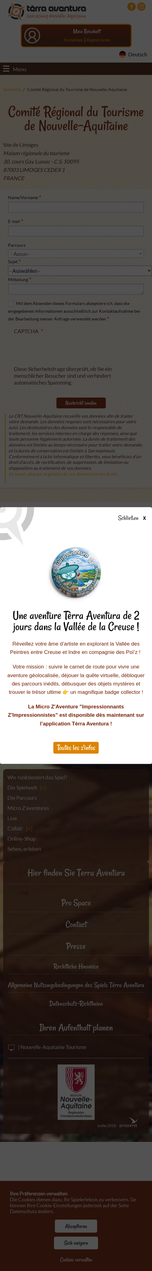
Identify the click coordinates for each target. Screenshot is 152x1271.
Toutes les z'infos (76, 747)
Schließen (137, 518)
